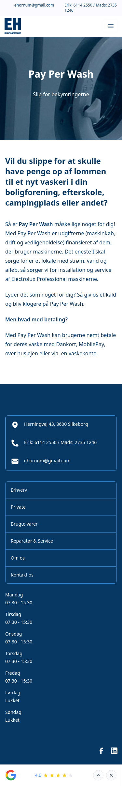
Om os (18, 558)
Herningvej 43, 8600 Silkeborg (49, 425)
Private (18, 507)
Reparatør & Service (32, 541)
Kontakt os (22, 575)
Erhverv (19, 490)
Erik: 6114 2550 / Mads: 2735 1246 (90, 8)
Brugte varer (24, 524)
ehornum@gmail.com (34, 5)
